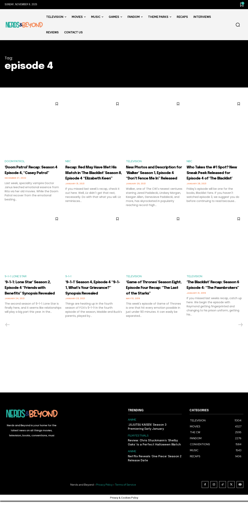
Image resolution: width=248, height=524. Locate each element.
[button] (237, 24)
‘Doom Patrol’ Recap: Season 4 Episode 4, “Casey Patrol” (30, 173)
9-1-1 (68, 288)
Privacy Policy (104, 508)
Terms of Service (125, 508)
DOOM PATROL (16, 161)
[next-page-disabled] (240, 348)
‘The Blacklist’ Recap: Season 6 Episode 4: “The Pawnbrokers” (212, 299)
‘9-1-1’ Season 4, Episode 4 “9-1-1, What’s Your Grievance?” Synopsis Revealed (91, 305)
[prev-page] (8, 348)
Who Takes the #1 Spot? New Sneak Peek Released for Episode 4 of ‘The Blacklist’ (215, 176)
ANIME (132, 443)
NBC (68, 161)
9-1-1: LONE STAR (17, 288)
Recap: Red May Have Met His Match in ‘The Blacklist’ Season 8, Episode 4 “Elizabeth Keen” (91, 178)
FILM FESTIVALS (138, 459)
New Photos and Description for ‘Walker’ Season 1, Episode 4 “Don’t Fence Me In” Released (154, 178)
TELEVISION (134, 161)
